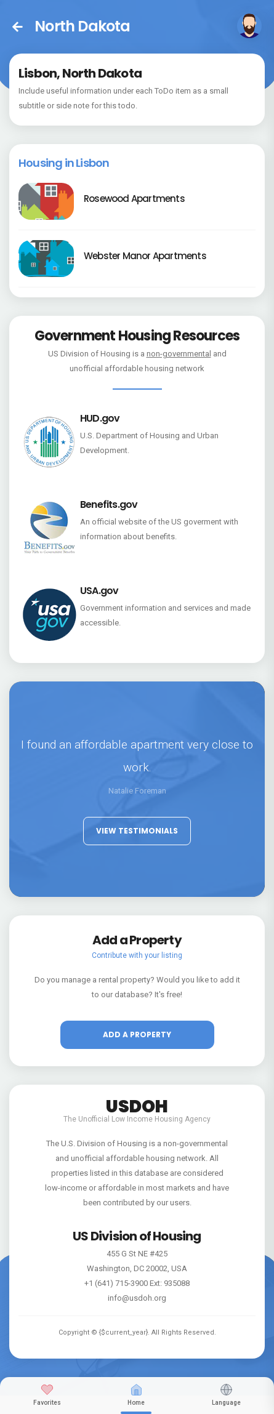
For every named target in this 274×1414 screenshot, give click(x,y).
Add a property (137, 1034)
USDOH (137, 1104)
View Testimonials (137, 831)
